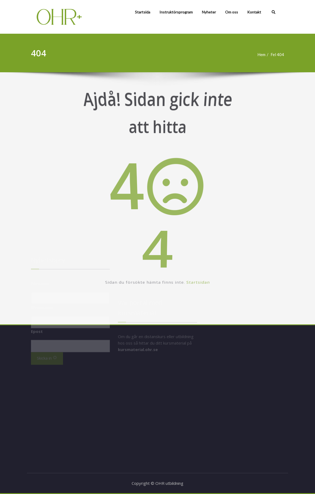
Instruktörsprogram (176, 12)
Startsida (142, 12)
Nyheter (209, 12)
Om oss (231, 12)
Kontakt (254, 12)
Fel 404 (280, 54)
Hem (264, 54)
